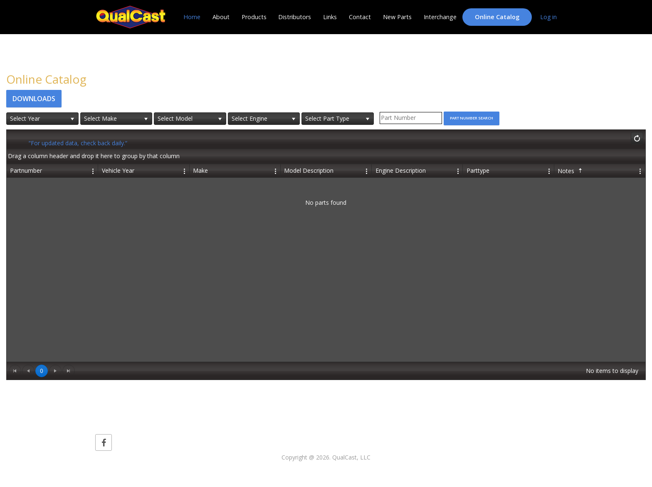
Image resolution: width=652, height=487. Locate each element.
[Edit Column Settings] (93, 170)
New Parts (397, 17)
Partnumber (26, 170)
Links (330, 17)
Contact (360, 17)
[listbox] (42, 118)
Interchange (440, 17)
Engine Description (400, 170)
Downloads (33, 98)
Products (254, 17)
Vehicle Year (118, 170)
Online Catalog (497, 17)
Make (200, 170)
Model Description (308, 170)
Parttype (478, 170)
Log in (548, 17)
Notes (571, 171)
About (221, 17)
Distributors (294, 17)
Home (191, 17)
